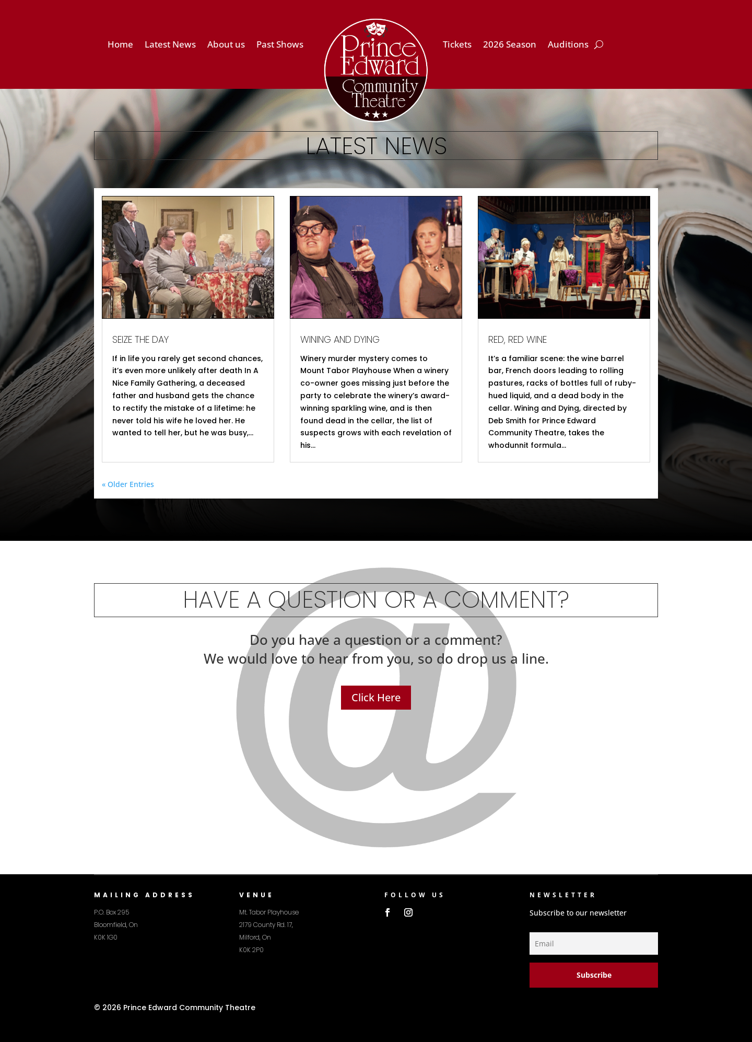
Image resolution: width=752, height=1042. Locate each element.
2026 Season (509, 45)
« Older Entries (128, 484)
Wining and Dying (340, 339)
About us (226, 45)
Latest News (170, 45)
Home (120, 45)
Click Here (376, 697)
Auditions (568, 45)
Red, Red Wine (517, 339)
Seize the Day (140, 339)
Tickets (457, 45)
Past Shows (279, 45)
